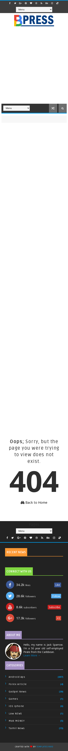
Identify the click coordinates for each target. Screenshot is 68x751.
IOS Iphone (16, 706)
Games (13, 698)
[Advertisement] (34, 67)
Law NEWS (15, 713)
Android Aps (17, 676)
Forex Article (18, 684)
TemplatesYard (44, 746)
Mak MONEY (17, 720)
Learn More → (31, 655)
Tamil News (17, 728)
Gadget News (18, 691)
